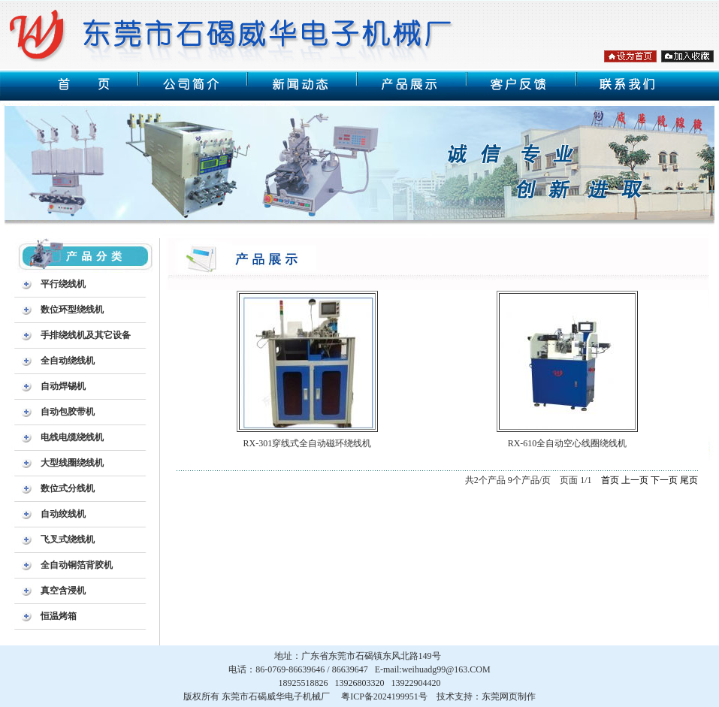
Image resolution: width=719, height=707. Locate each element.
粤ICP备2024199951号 (384, 696)
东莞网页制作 (509, 696)
